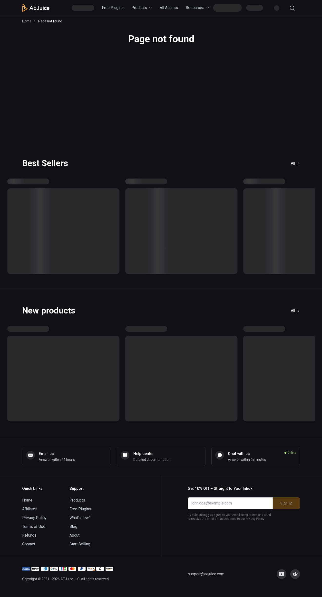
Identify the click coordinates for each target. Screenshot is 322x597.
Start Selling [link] (79, 544)
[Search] (292, 8)
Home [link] (26, 21)
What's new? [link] (80, 517)
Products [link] (141, 7)
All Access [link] (169, 7)
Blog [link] (73, 526)
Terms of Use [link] (33, 526)
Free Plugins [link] (113, 7)
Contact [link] (28, 544)
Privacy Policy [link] (34, 517)
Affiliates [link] (29, 509)
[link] (66, 456)
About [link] (74, 535)
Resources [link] (197, 7)
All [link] (295, 163)
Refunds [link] (29, 535)
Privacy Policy (255, 519)
